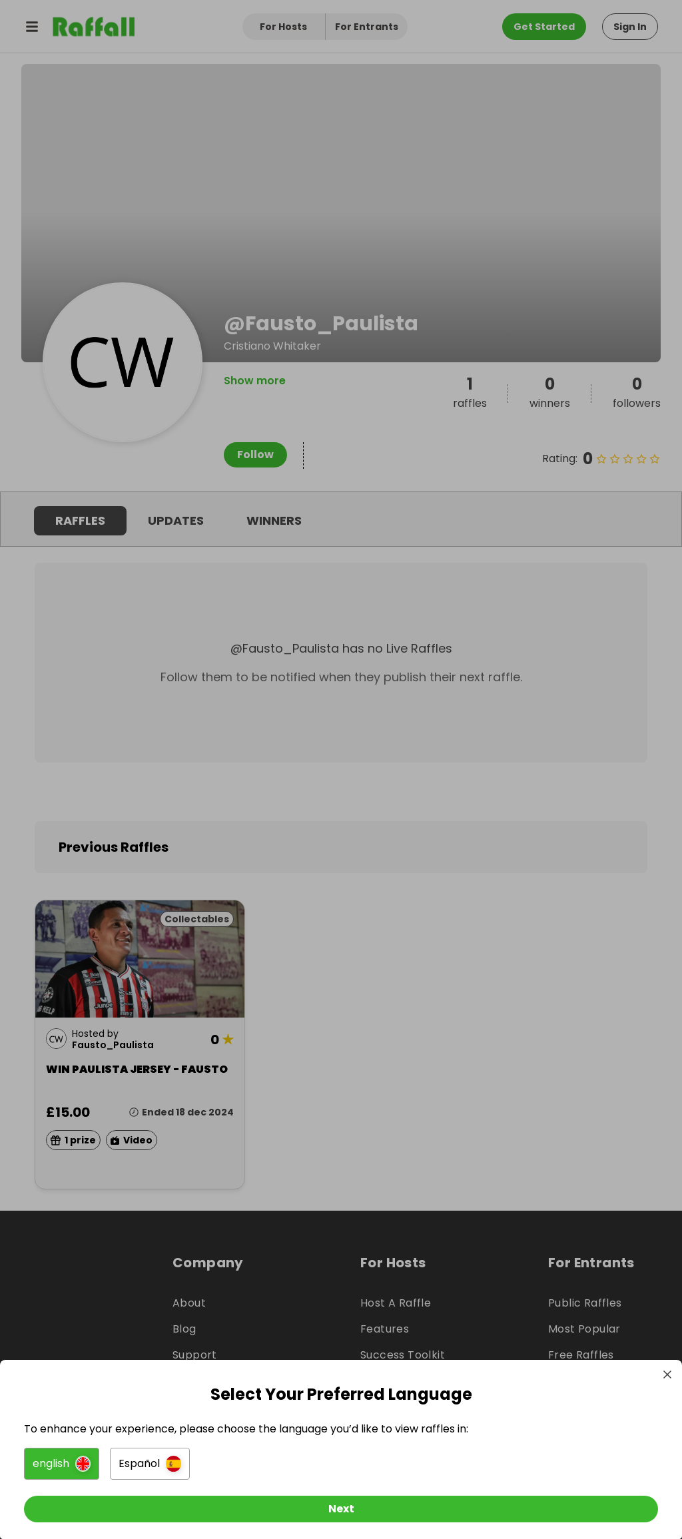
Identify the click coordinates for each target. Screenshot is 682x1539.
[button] (64, 1459)
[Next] (341, 1504)
